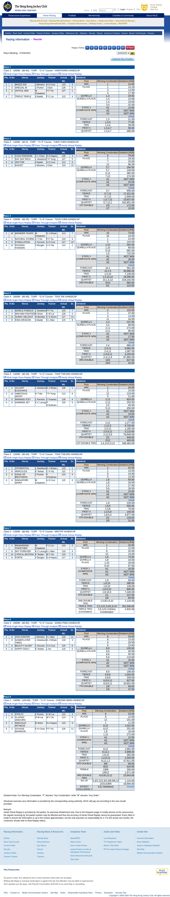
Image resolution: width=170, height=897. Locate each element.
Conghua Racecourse (77, 23)
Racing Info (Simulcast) (59, 21)
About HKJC (152, 15)
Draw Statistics (143, 842)
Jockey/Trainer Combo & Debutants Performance (80, 850)
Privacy (98, 893)
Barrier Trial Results (137, 33)
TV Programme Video (113, 842)
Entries (8, 33)
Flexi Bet (140, 849)
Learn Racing (110, 23)
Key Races (91, 21)
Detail (131, 116)
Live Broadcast (110, 838)
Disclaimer (108, 893)
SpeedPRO (75, 838)
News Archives (43, 842)
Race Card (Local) (11, 842)
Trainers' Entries (10, 856)
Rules (63, 893)
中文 (95, 10)
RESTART (122, 23)
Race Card (17, 33)
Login (122, 9)
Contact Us (14, 893)
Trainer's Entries (43, 33)
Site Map (54, 893)
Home (86, 10)
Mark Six (154, 9)
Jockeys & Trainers (111, 33)
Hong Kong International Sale (52, 23)
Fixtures (150, 33)
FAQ (138, 9)
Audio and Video (106, 21)
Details (130, 786)
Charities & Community (123, 15)
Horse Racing (156, 5)
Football (153, 7)
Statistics (83, 33)
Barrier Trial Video (111, 845)
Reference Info (71, 33)
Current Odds (29, 33)
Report (99, 33)
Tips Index (74, 859)
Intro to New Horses (78, 845)
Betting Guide (95, 23)
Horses (124, 33)
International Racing (125, 21)
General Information (145, 838)
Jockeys (40, 853)
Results (91, 33)
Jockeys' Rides (57, 33)
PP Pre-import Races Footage (116, 849)
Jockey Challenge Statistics (148, 845)
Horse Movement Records (81, 856)
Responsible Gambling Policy (80, 893)
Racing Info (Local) (38, 21)
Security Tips (121, 893)
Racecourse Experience (19, 15)
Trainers (40, 856)
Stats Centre (75, 842)
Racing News (78, 21)
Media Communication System (150, 853)
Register (130, 9)
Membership (94, 15)
